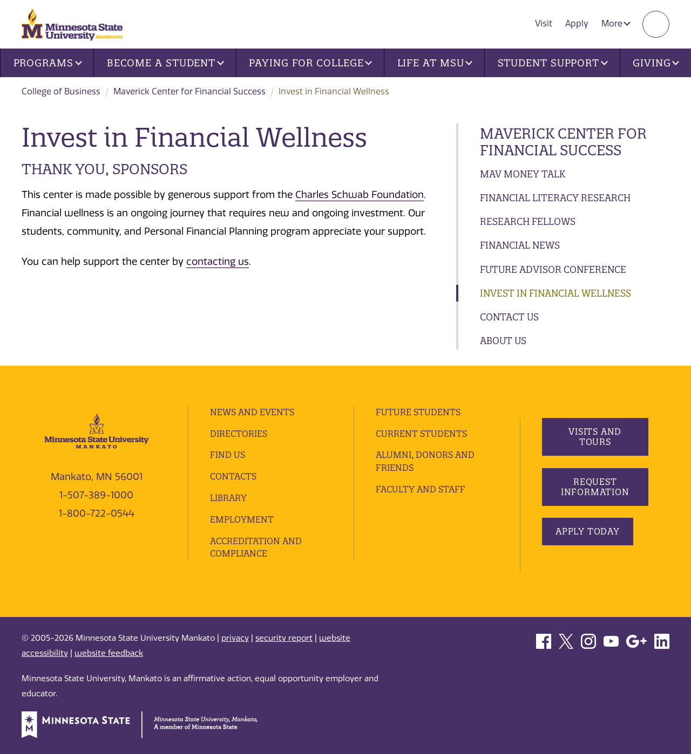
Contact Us (509, 317)
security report (284, 638)
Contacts (233, 476)
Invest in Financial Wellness (555, 293)
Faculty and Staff (420, 489)
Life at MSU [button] (435, 63)
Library (228, 497)
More (616, 23)
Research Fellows (527, 221)
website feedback (108, 653)
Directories (238, 433)
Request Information (594, 486)
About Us (503, 340)
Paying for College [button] (310, 63)
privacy (235, 638)
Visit (543, 23)
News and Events (252, 412)
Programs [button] (47, 63)
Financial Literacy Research (555, 197)
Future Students (418, 412)
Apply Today (587, 531)
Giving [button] (656, 63)
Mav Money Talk (522, 174)
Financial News (520, 245)
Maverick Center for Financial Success (189, 91)
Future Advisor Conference (553, 269)
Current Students (421, 433)
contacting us (217, 262)
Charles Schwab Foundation (359, 195)
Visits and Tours (594, 436)
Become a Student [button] (165, 63)
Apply (576, 23)
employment (242, 519)
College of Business (61, 91)
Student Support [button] (553, 63)
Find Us (227, 454)
